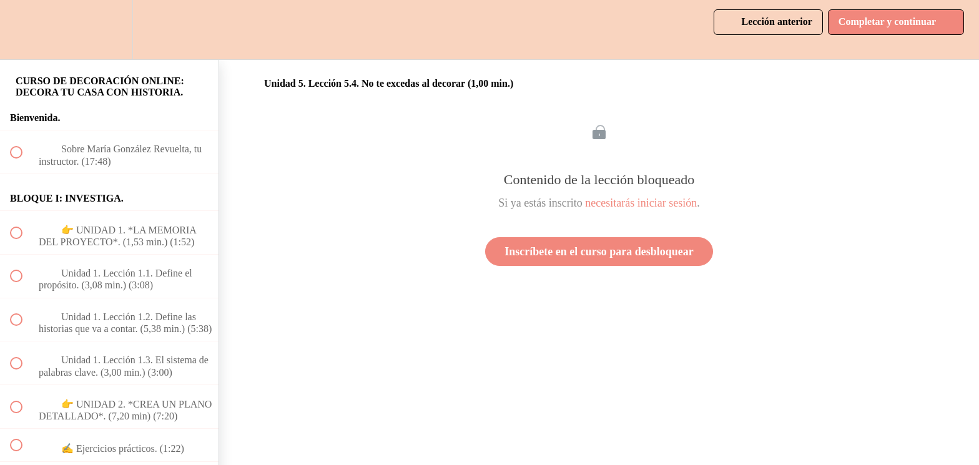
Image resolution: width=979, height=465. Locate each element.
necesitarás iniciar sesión (641, 203)
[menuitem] (109, 29)
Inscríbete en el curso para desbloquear (598, 251)
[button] (23, 29)
